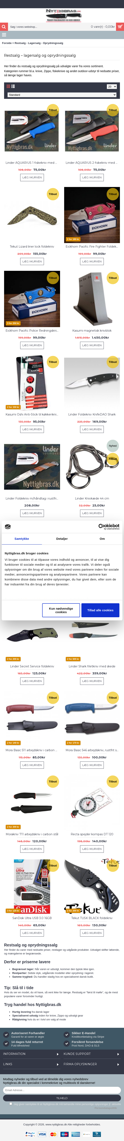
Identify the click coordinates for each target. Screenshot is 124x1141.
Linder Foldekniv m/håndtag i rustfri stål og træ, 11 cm (33, 498)
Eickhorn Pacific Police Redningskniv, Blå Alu (33, 330)
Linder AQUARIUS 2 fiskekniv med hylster (93, 163)
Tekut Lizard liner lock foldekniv (32, 246)
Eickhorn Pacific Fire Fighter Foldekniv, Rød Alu (93, 246)
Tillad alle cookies (100, 610)
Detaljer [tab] (62, 538)
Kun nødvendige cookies (61, 610)
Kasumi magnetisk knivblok (92, 330)
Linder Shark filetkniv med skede (92, 666)
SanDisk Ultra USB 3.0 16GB (32, 918)
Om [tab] (102, 538)
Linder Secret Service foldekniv (32, 666)
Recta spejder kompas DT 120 (92, 834)
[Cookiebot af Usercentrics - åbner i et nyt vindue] (101, 527)
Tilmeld (62, 1098)
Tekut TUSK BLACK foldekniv (92, 918)
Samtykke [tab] (22, 538)
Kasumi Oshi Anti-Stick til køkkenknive (33, 414)
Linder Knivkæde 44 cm (92, 498)
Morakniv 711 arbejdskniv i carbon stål (32, 834)
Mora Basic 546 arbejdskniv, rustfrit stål (93, 750)
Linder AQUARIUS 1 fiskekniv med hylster (33, 163)
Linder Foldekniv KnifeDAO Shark (92, 414)
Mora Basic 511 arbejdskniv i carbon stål (33, 750)
